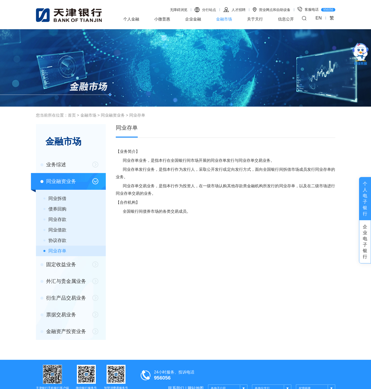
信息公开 (286, 19)
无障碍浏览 (178, 10)
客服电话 (316, 9)
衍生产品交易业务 (63, 298)
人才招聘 (234, 9)
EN (318, 17)
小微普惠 (162, 19)
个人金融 (131, 19)
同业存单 (137, 115)
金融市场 (224, 19)
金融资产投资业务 (63, 331)
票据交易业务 (58, 314)
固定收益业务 (58, 264)
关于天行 (255, 19)
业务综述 (53, 164)
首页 (72, 115)
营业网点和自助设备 (271, 9)
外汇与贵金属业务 (63, 281)
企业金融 (193, 19)
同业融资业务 (113, 115)
